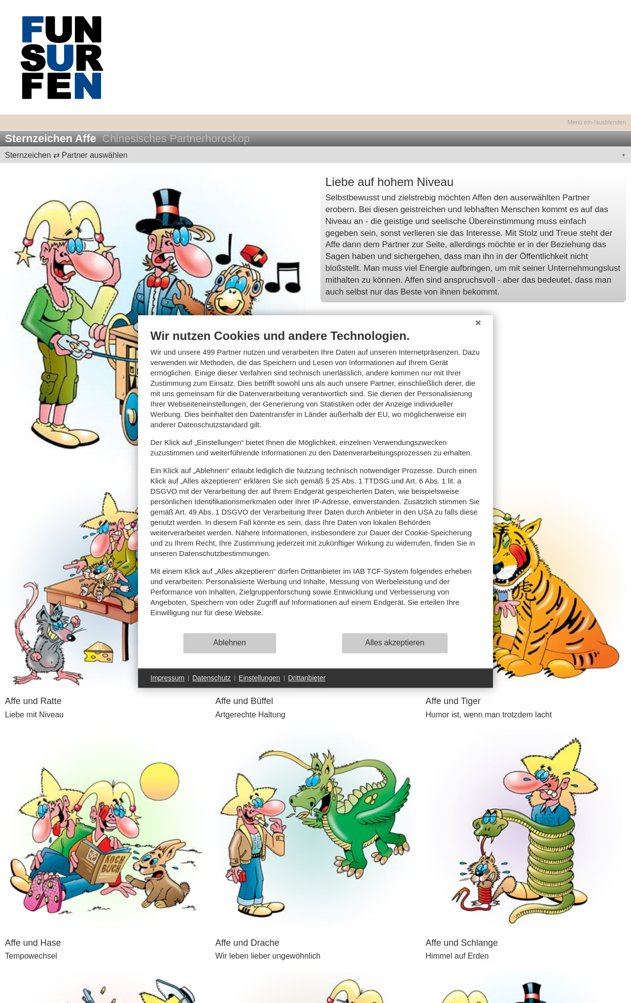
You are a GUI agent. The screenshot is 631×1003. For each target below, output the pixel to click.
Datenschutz (211, 678)
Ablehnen (229, 642)
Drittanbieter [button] (306, 678)
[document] (315, 480)
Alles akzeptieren (394, 642)
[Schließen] (478, 322)
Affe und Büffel (244, 701)
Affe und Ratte (33, 701)
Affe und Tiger (453, 701)
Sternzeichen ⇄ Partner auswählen (66, 155)
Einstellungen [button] (259, 678)
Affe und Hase (33, 943)
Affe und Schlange (461, 943)
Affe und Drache (247, 943)
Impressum (167, 678)
